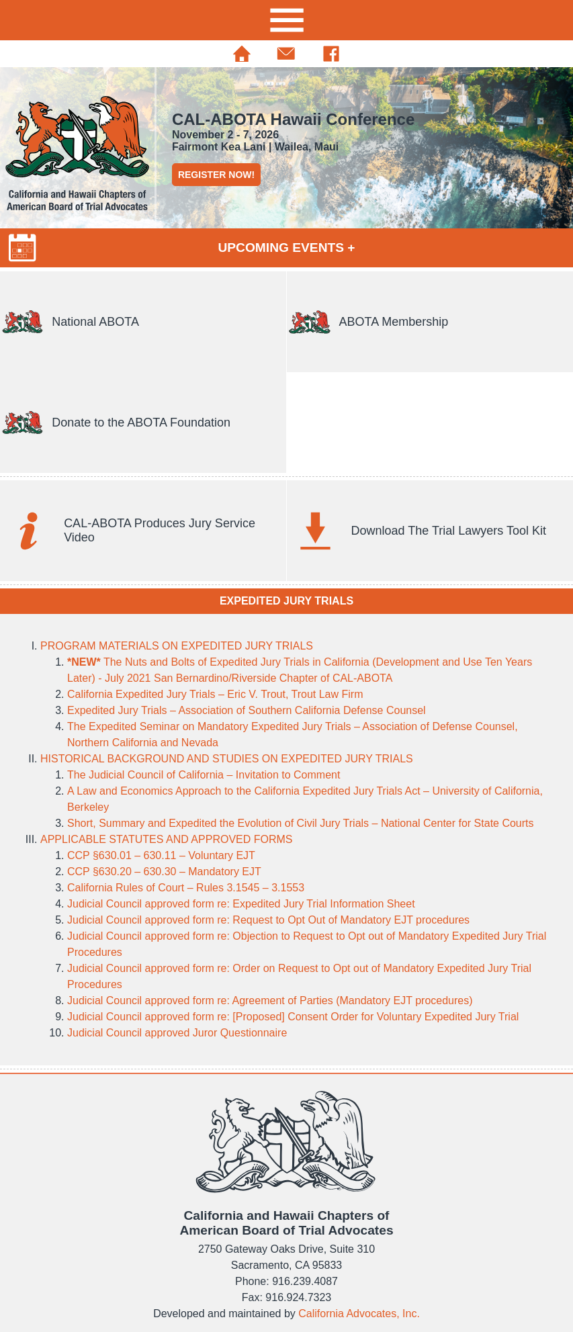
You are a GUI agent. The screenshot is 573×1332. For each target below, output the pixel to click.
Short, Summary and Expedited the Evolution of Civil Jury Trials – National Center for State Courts (300, 823)
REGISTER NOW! (216, 174)
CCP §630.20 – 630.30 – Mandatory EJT (164, 871)
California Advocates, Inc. (359, 1313)
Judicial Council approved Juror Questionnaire (177, 1032)
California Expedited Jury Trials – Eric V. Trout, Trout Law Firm (215, 694)
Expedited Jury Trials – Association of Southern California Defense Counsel (246, 710)
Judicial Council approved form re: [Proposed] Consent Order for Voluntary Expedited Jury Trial (293, 1016)
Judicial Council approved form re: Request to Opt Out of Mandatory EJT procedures (268, 920)
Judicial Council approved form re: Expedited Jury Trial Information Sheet (241, 903)
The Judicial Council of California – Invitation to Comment (203, 775)
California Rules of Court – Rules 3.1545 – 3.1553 (185, 887)
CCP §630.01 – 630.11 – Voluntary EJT (161, 855)
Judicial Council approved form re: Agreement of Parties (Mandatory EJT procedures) (270, 1000)
